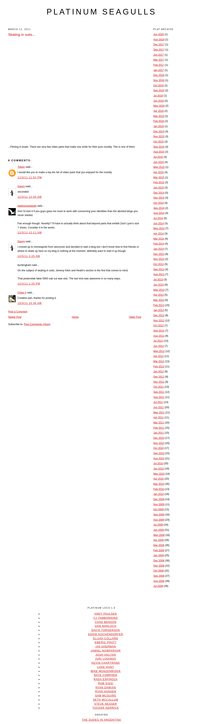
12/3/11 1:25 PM (29, 283)
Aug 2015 (158, 151)
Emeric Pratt (106, 642)
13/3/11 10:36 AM (30, 303)
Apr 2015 (158, 172)
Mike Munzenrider (106, 671)
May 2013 (159, 289)
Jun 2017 (158, 54)
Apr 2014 (158, 233)
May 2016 (159, 105)
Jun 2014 (158, 223)
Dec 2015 (158, 131)
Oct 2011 (158, 386)
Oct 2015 (158, 141)
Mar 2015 (158, 177)
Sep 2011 (158, 392)
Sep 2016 (158, 90)
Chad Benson (105, 622)
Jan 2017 (158, 70)
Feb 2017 (158, 65)
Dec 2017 (158, 44)
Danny (21, 186)
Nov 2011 (158, 381)
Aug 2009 (158, 519)
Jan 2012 (158, 371)
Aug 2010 (158, 458)
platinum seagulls (101, 11)
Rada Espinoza (106, 679)
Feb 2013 (158, 305)
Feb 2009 (158, 550)
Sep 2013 (158, 269)
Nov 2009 (158, 504)
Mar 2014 (158, 238)
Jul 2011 (158, 402)
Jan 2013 (158, 310)
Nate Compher (105, 675)
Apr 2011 (158, 417)
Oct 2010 (158, 448)
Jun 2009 (158, 530)
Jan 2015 (158, 187)
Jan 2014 (158, 248)
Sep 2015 (158, 146)
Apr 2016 (158, 111)
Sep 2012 (158, 330)
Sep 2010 (158, 453)
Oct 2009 (158, 509)
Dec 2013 (158, 254)
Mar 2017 (158, 59)
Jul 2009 (158, 524)
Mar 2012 (158, 361)
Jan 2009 (158, 555)
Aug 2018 (158, 39)
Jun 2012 (158, 346)
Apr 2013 (158, 294)
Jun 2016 (158, 100)
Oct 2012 (158, 325)
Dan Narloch (105, 626)
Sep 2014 (158, 208)
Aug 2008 (158, 581)
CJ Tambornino (106, 618)
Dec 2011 (158, 376)
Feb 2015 (158, 182)
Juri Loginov (105, 658)
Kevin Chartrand (105, 662)
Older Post (135, 317)
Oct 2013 (158, 264)
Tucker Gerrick (105, 707)
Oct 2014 (158, 203)
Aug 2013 (158, 274)
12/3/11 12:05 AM (30, 196)
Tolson (21, 166)
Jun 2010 (158, 468)
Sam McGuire (105, 695)
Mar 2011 (158, 422)
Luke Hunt (105, 667)
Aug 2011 (158, 397)
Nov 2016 (158, 80)
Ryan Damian (105, 687)
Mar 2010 (158, 484)
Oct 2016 (158, 85)
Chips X (22, 292)
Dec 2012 (158, 315)
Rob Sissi (105, 683)
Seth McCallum (105, 699)
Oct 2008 (158, 570)
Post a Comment (17, 311)
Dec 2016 (158, 75)
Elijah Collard (105, 638)
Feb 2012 (158, 366)
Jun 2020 (158, 34)
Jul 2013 (158, 279)
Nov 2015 (158, 136)
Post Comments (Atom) (37, 324)
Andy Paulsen (105, 613)
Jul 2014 (158, 218)
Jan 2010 (158, 494)
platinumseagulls (27, 205)
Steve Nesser (105, 703)
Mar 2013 (158, 300)
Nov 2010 (158, 443)
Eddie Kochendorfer (105, 634)
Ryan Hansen (105, 691)
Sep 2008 (158, 575)
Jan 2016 (158, 126)
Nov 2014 (158, 197)
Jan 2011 (158, 432)
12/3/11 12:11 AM (30, 232)
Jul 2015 (158, 157)
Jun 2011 (158, 407)
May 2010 (159, 473)
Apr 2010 (158, 478)
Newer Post (15, 317)
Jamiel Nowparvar (106, 650)
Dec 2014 (158, 192)
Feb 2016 (158, 121)
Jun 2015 (158, 162)
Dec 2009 (158, 499)
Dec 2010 (158, 438)
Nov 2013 (158, 259)
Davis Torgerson (105, 630)
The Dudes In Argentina (101, 719)
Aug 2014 (158, 213)
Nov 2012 (158, 320)
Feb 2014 (158, 243)
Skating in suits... (21, 35)
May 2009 (159, 535)
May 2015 (159, 167)
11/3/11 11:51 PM (30, 177)
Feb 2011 (158, 427)
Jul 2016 (158, 95)
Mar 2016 (158, 116)
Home (75, 317)
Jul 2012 (158, 340)
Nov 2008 (158, 565)
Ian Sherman (105, 646)
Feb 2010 (158, 489)
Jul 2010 (158, 463)
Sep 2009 (158, 514)
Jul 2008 (158, 586)
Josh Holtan (105, 654)
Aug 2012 (158, 335)
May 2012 (159, 351)
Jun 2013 (158, 284)
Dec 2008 (158, 560)
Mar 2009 (158, 545)
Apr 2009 (158, 540)
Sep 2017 (158, 49)
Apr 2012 (158, 356)
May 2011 (159, 412)
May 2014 (159, 228)
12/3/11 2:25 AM (29, 256)
